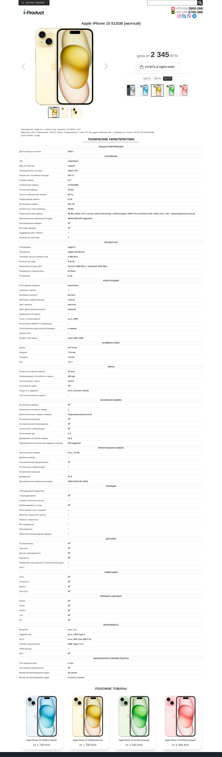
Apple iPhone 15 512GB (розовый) (180, 740)
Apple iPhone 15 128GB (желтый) (88, 740)
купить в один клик (157, 67)
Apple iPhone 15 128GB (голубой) (42, 740)
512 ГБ (167, 78)
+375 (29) (187, 8)
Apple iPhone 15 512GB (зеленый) (134, 740)
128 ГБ (146, 78)
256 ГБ (157, 78)
